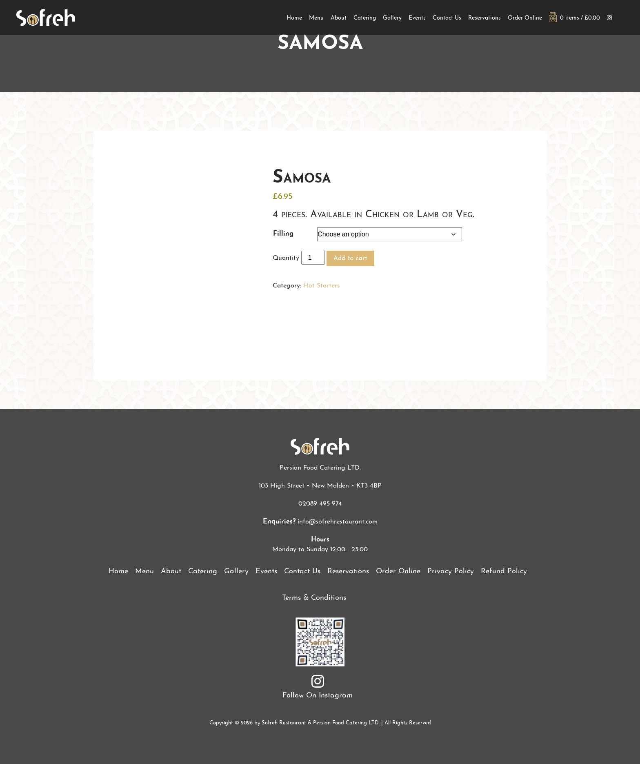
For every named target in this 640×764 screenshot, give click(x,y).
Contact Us (447, 18)
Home (294, 18)
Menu (316, 18)
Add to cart (350, 258)
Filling (283, 234)
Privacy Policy (450, 571)
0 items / (574, 18)
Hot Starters (321, 286)
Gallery (392, 18)
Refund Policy (504, 571)
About (339, 18)
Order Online (525, 18)
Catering (364, 18)
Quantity (286, 258)
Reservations (484, 18)
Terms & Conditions (314, 598)
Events (417, 18)
